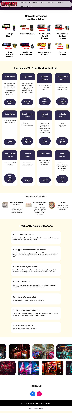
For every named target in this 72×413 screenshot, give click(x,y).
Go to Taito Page (44, 181)
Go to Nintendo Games (62, 142)
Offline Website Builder (36, 410)
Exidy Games (10, 114)
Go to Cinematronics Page (62, 101)
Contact (31, 6)
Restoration (53, 2)
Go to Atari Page (9, 102)
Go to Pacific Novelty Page (9, 179)
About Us (24, 6)
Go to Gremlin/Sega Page (27, 142)
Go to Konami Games (44, 142)
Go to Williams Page (62, 180)
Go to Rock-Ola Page (27, 180)
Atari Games (10, 77)
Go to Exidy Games (10, 142)
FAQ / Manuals (61, 2)
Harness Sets (25, 2)
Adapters (45, 2)
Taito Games (45, 155)
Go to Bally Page (27, 102)
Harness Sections (36, 2)
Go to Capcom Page (44, 101)
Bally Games (27, 77)
